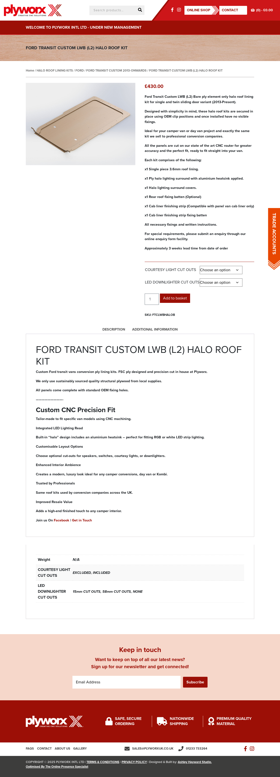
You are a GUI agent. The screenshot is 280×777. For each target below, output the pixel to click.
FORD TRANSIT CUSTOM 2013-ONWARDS (116, 71)
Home (30, 71)
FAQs (30, 749)
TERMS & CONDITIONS (102, 762)
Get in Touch (82, 520)
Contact (230, 10)
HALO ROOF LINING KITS (55, 71)
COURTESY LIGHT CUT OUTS (170, 270)
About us (62, 749)
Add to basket (175, 298)
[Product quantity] (152, 299)
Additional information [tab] (155, 329)
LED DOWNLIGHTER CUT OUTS (172, 282)
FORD (79, 71)
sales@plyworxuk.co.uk (152, 749)
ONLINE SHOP (198, 10)
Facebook (61, 520)
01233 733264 (196, 749)
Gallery (80, 749)
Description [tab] (113, 329)
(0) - (262, 10)
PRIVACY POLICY (134, 762)
